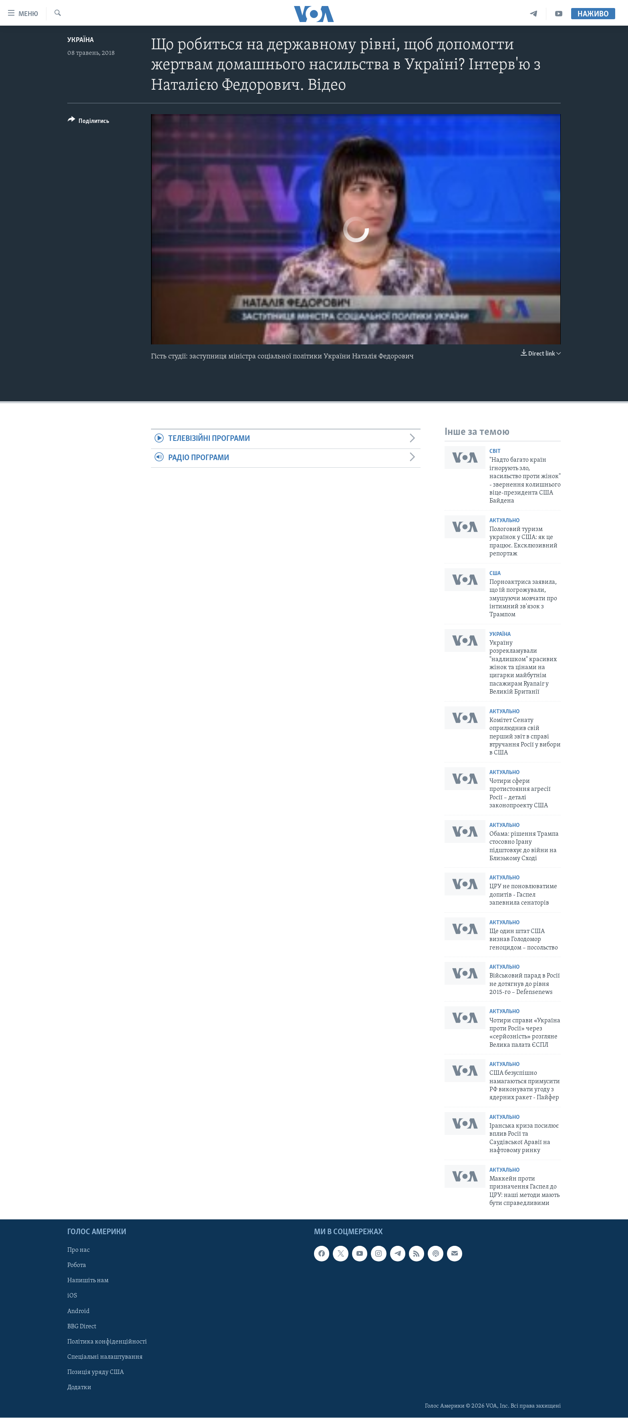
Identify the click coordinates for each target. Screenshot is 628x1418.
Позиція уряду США (95, 1372)
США (495, 574)
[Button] (88, 122)
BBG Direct (81, 1326)
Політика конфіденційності (107, 1342)
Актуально (504, 521)
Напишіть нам (88, 1281)
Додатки (79, 1387)
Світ (495, 452)
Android (78, 1311)
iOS (72, 1296)
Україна (80, 40)
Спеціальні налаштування (105, 1357)
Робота (76, 1266)
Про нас (78, 1250)
